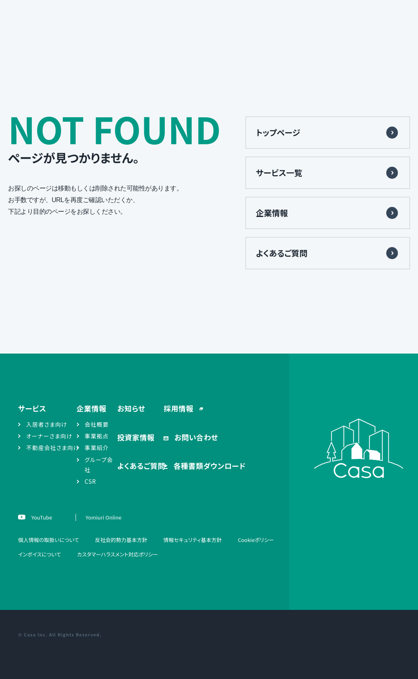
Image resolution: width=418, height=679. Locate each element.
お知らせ (131, 408)
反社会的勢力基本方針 (121, 540)
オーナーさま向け (49, 436)
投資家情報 (136, 437)
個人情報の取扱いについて (48, 540)
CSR (90, 481)
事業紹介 (97, 448)
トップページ (278, 132)
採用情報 (179, 408)
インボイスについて (39, 554)
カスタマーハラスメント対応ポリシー (117, 554)
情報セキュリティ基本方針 (192, 540)
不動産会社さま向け (52, 448)
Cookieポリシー (256, 540)
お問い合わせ (195, 437)
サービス (32, 408)
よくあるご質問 (281, 253)
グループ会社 (99, 465)
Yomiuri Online (103, 517)
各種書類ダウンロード (209, 465)
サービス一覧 (279, 172)
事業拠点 (97, 436)
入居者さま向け (46, 424)
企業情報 (272, 213)
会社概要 (97, 424)
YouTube (41, 517)
